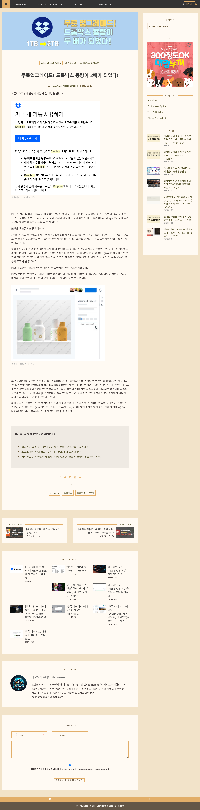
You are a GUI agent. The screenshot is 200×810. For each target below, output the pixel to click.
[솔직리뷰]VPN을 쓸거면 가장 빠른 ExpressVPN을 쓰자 (96, 530)
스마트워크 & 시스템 (89, 62)
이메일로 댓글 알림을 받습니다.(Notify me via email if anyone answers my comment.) (70, 767)
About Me (21, 4)
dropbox (54, 492)
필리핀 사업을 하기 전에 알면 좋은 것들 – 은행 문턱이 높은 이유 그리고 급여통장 (177, 139)
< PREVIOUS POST (14, 524)
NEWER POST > (127, 524)
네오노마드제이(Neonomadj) (64, 85)
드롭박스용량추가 (85, 492)
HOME (189, 4)
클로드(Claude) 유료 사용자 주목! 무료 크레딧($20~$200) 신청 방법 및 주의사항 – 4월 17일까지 (178, 202)
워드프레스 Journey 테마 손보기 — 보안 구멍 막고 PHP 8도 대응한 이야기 (178, 232)
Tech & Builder (71, 4)
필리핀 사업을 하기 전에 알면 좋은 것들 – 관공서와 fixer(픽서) (55, 447)
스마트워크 (70, 62)
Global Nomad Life (99, 4)
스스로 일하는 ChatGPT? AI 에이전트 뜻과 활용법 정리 (51, 452)
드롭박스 (68, 492)
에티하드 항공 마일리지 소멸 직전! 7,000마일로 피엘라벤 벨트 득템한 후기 (62, 457)
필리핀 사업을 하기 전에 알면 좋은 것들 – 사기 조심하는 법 (177, 218)
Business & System (44, 4)
